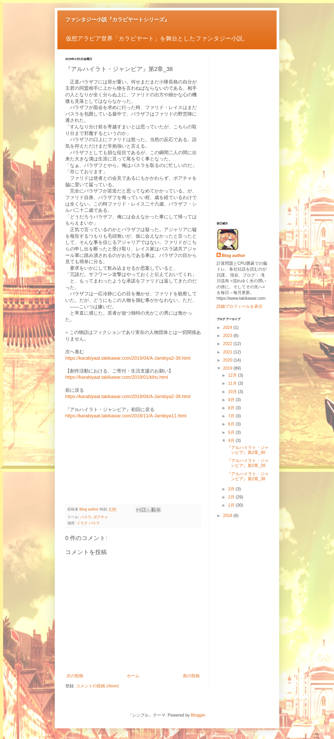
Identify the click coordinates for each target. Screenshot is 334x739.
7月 (232, 416)
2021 (228, 352)
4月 (232, 440)
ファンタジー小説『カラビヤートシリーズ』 (117, 19)
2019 (228, 368)
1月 (232, 505)
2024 (228, 327)
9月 (232, 400)
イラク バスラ (88, 523)
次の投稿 (75, 676)
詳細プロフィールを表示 (240, 306)
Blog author (233, 255)
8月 (232, 408)
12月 (233, 375)
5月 (232, 432)
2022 (228, 343)
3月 (232, 489)
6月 (232, 424)
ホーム (133, 676)
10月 (233, 391)
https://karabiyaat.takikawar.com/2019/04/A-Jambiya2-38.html (127, 396)
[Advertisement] (133, 461)
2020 (228, 360)
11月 (233, 383)
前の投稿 (191, 676)
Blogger (198, 715)
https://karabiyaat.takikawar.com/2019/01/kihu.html (116, 377)
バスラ (85, 517)
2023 (228, 335)
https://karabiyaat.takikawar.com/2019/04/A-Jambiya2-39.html (127, 358)
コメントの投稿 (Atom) (97, 686)
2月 (232, 497)
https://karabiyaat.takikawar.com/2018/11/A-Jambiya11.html (126, 415)
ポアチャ (100, 517)
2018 (228, 515)
